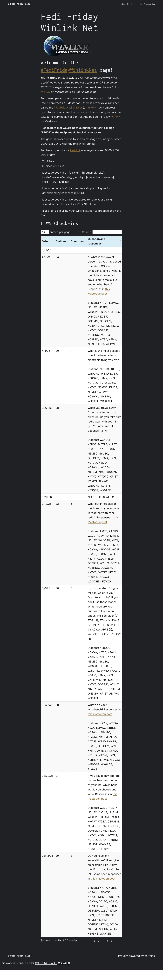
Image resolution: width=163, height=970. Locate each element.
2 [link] (94, 940)
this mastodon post (100, 714)
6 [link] (111, 940)
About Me (125, 4)
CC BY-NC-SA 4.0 (52, 963)
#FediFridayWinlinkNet (69, 70)
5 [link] (107, 940)
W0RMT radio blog (19, 3)
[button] (52, 241)
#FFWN (45, 91)
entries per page (60, 232)
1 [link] (90, 940)
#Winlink (75, 150)
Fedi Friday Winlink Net (143, 4)
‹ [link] (85, 940)
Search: (87, 232)
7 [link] (116, 940)
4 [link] (103, 940)
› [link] (120, 940)
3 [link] (98, 940)
